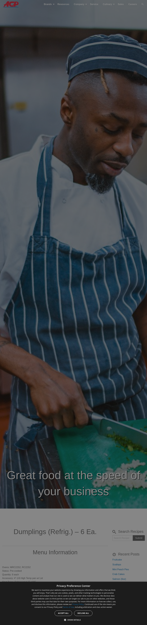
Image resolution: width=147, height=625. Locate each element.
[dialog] (73, 603)
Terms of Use (68, 607)
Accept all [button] (63, 613)
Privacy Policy (78, 604)
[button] (73, 620)
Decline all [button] (83, 613)
